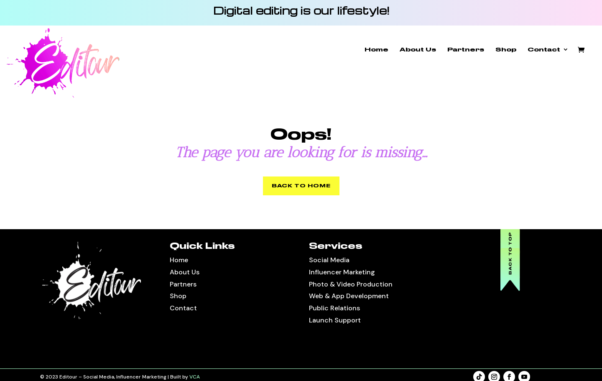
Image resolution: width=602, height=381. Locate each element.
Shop (505, 49)
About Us (418, 49)
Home (376, 49)
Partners (465, 49)
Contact (544, 49)
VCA (194, 376)
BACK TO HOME (301, 186)
